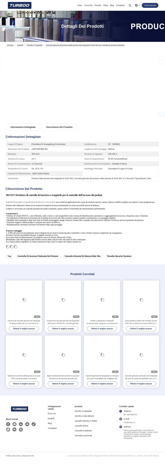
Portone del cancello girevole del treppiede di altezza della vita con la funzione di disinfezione (24, 322)
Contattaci (120, 5)
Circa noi (88, 5)
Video (105, 5)
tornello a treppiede (34, 45)
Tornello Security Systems (119, 256)
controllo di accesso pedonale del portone (38, 256)
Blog (112, 5)
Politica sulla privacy (13, 456)
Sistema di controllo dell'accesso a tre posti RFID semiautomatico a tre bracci (23, 377)
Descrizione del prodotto (59, 127)
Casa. (79, 5)
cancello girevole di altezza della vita (82, 256)
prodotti (97, 5)
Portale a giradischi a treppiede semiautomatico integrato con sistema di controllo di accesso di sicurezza (102, 322)
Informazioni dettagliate (23, 127)
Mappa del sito (28, 456)
